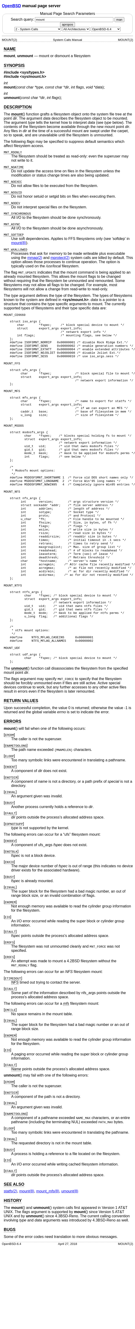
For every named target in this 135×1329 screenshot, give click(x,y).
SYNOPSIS (14, 65)
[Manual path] (106, 29)
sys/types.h (32, 72)
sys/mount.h (33, 77)
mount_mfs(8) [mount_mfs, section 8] (47, 1248)
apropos (67, 24)
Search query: (63, 19)
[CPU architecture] (76, 29)
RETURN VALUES (21, 757)
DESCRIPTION (18, 107)
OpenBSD (11, 5)
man (119, 19)
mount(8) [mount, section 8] (18, 243)
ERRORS (12, 778)
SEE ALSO (14, 1240)
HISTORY (13, 1257)
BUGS (10, 1286)
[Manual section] (37, 29)
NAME (10, 49)
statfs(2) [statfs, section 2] (10, 1248)
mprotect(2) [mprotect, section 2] (60, 258)
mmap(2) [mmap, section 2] (34, 258)
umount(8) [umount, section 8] (69, 1248)
